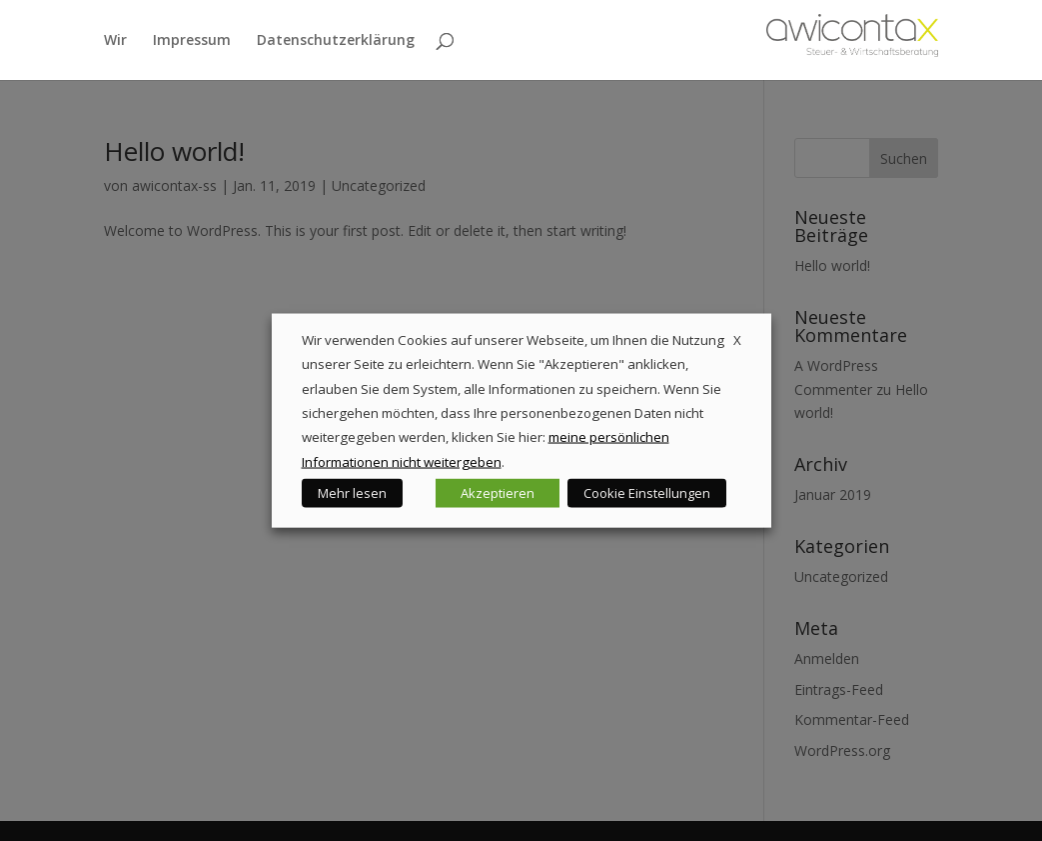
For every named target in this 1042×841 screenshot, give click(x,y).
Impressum (192, 41)
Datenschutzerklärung (336, 41)
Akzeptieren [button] (497, 493)
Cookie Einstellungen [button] (646, 493)
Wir (115, 41)
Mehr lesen (352, 493)
